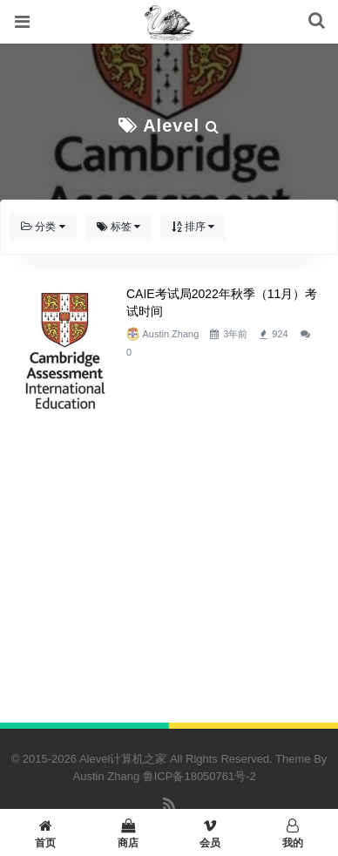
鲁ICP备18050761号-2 (199, 776)
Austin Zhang (170, 334)
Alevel (171, 125)
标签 (119, 227)
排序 (193, 227)
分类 (43, 227)
